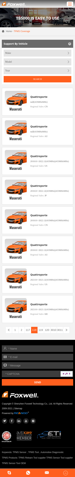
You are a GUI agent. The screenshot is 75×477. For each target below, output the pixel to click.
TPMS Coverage (22, 31)
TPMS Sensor (19, 452)
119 (41, 329)
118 (34, 329)
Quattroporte (38, 97)
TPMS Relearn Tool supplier (32, 457)
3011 (60, 329)
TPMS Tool (33, 452)
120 (47, 329)
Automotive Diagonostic (52, 452)
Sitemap (18, 408)
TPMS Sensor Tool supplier (59, 457)
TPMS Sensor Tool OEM (14, 463)
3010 (53, 329)
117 (28, 329)
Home (9, 31)
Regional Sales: (39, 106)
